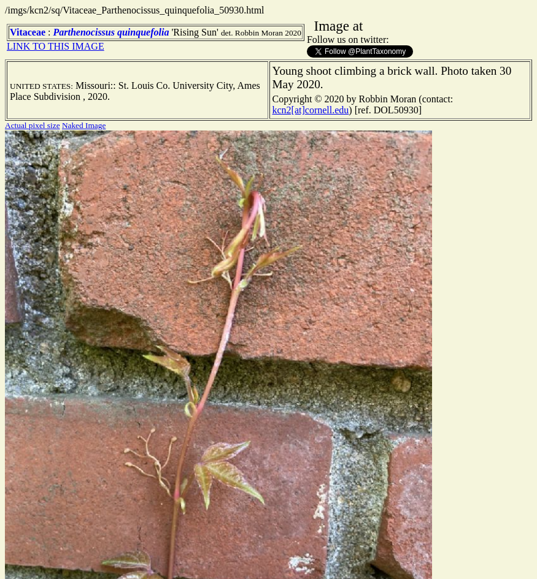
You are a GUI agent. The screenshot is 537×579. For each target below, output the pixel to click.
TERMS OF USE (358, 559)
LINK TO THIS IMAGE (55, 46)
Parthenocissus (84, 32)
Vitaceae (27, 32)
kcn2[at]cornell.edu (310, 110)
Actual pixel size (32, 125)
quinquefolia (143, 32)
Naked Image (84, 125)
